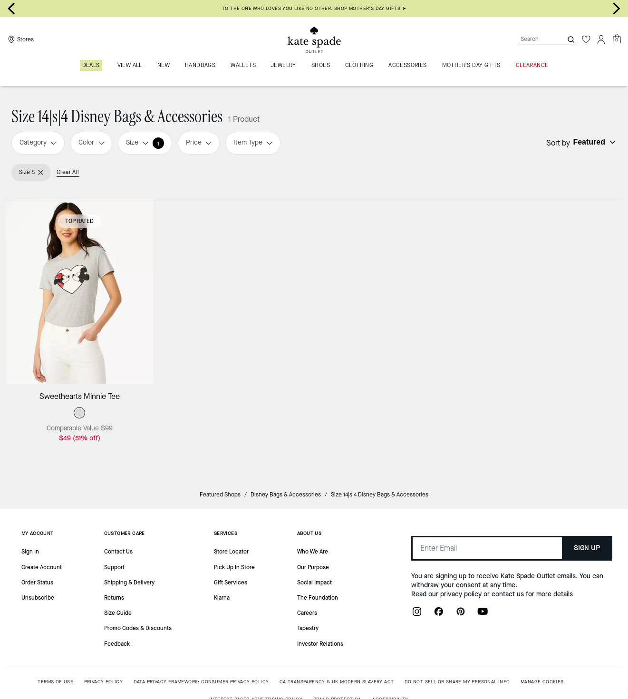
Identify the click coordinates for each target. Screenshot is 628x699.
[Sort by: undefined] (593, 142)
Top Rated (79, 221)
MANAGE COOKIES (542, 682)
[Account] (601, 39)
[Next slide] (616, 8)
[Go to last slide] (11, 8)
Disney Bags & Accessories (286, 494)
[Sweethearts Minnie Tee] (80, 291)
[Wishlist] (586, 39)
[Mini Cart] (616, 39)
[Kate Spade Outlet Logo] (314, 39)
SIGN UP (587, 548)
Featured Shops (220, 494)
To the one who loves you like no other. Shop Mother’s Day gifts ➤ (314, 8)
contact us (509, 594)
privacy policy (461, 594)
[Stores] (20, 39)
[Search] (534, 39)
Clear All (68, 172)
